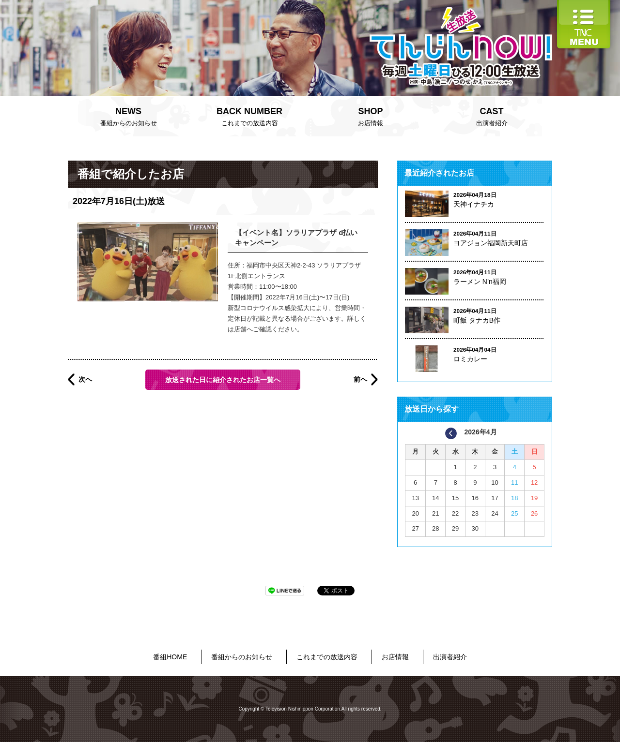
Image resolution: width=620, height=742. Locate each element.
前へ (360, 379)
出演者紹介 (491, 115)
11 (514, 482)
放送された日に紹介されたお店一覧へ (222, 380)
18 (514, 498)
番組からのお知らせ (128, 115)
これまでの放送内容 (249, 115)
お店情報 (370, 115)
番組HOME (170, 657)
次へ (85, 379)
